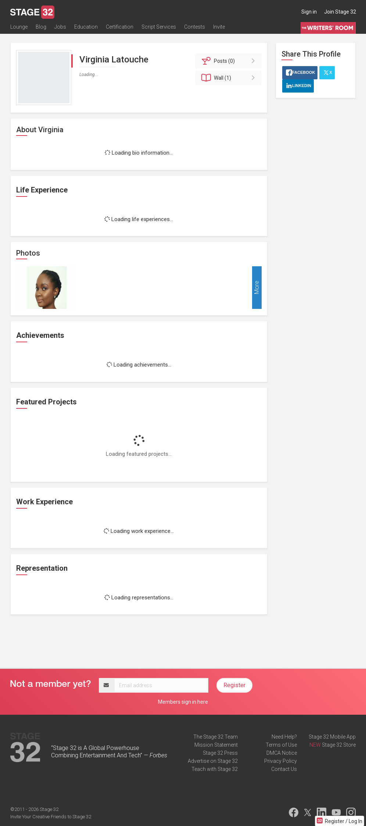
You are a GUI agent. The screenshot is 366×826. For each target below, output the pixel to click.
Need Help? (284, 737)
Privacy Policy (280, 761)
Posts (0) (229, 61)
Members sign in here (183, 702)
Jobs (60, 28)
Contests (194, 28)
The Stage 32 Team (215, 737)
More (256, 288)
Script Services (158, 28)
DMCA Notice (281, 753)
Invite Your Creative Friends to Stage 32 (50, 816)
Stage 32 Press (220, 753)
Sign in (309, 12)
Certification (119, 28)
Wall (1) (229, 77)
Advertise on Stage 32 (213, 761)
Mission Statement (216, 745)
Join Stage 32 (340, 12)
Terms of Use (281, 745)
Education (86, 28)
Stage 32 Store (339, 745)
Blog (41, 28)
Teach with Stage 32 (214, 769)
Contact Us (284, 769)
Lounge (19, 28)
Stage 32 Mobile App (332, 737)
